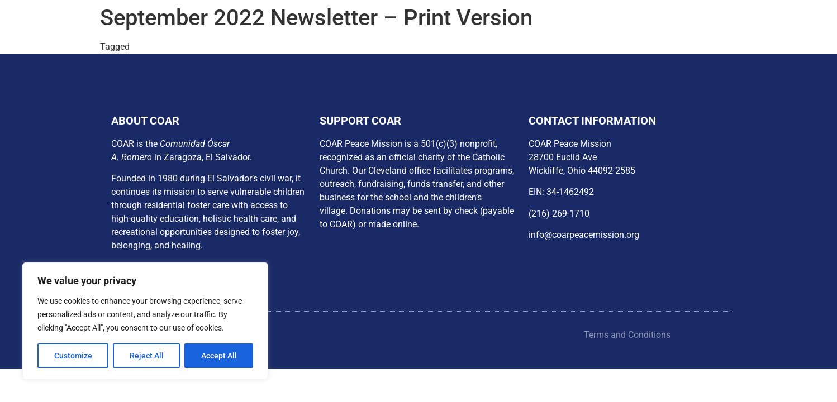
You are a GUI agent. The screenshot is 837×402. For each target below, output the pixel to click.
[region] (145, 321)
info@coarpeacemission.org (584, 234)
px (136, 46)
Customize (73, 355)
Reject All (147, 355)
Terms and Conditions (627, 334)
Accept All (219, 355)
